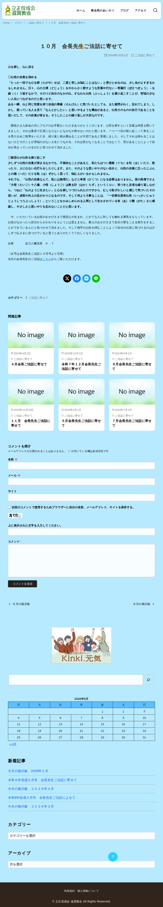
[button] (82, 645)
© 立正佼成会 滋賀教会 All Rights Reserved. (81, 901)
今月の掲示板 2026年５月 (28, 771)
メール (14, 475)
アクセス (140, 10)
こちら (47, 259)
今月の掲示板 (21, 604)
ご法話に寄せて (36, 22)
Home (7, 22)
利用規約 (69, 890)
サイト (12, 491)
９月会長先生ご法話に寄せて (132, 366)
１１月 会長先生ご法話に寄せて (30, 423)
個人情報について (88, 890)
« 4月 (13, 744)
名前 (13, 459)
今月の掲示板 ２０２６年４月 (31, 788)
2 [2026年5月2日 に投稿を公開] (123, 711)
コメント (14, 541)
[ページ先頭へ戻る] (113, 857)
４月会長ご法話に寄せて (29, 364)
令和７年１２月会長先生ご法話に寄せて (81, 366)
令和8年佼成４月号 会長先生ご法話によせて (41, 797)
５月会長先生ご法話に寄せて (81, 423)
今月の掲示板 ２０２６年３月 (31, 806)
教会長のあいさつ (102, 10)
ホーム (80, 10)
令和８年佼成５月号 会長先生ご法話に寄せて (42, 780)
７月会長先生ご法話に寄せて (132, 423)
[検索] (155, 10)
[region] (81, 645)
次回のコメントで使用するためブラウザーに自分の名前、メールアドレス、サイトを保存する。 (73, 507)
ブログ (124, 10)
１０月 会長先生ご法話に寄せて (67, 22)
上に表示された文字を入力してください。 (35, 525)
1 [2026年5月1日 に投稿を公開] (102, 711)
